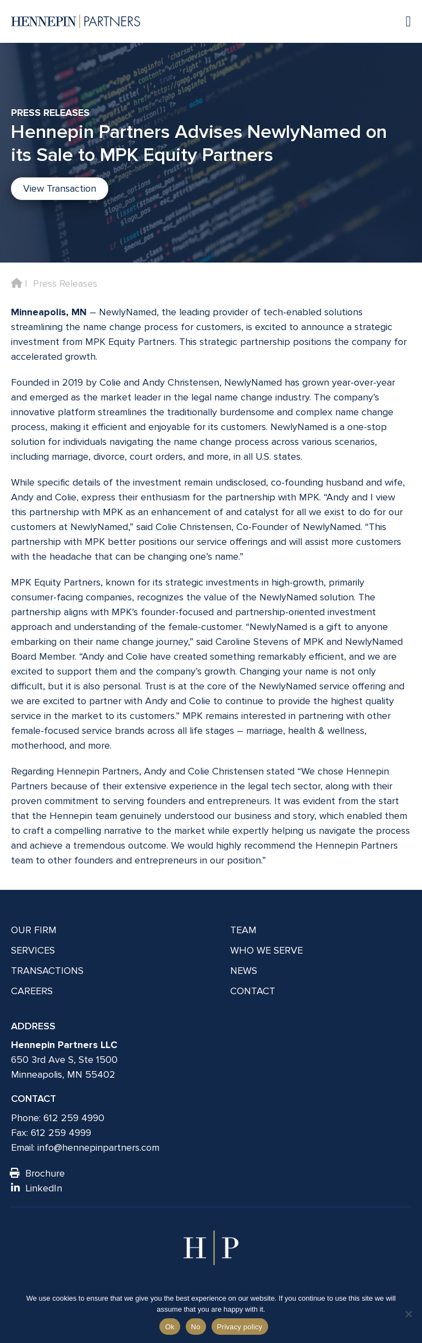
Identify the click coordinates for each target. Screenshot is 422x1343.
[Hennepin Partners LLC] (75, 21)
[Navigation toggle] (403, 21)
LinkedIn (36, 1188)
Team (243, 930)
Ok (169, 1327)
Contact (252, 991)
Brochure (38, 1173)
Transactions (47, 971)
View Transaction (59, 188)
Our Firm (34, 930)
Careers (32, 991)
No (196, 1327)
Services (33, 950)
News (243, 971)
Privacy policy (240, 1327)
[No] (408, 1313)
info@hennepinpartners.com (98, 1147)
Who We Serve (266, 950)
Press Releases (65, 283)
